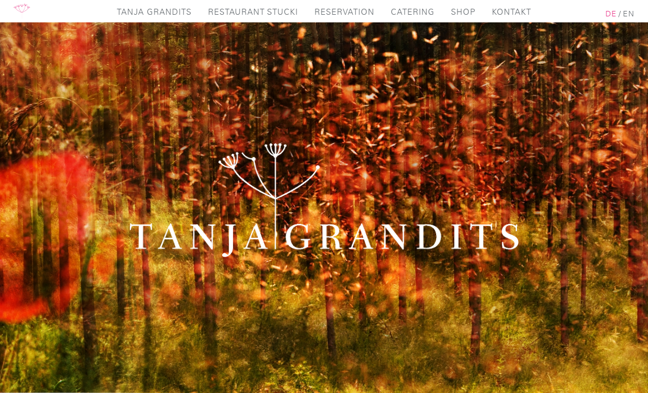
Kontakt (511, 12)
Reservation (344, 12)
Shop (463, 12)
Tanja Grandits (154, 12)
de (611, 14)
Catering (413, 12)
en (628, 14)
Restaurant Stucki (253, 12)
